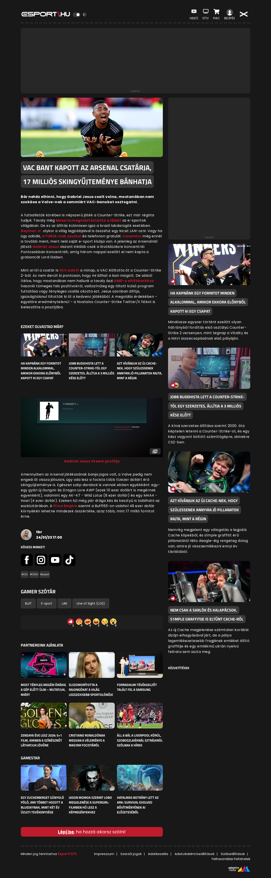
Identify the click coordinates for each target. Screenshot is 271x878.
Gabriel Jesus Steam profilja (92, 461)
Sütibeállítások (233, 854)
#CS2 (24, 574)
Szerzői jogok (131, 854)
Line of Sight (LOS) (91, 603)
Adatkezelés (158, 854)
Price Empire (65, 505)
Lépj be (66, 832)
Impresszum (104, 854)
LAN (64, 603)
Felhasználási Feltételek (231, 859)
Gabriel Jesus (46, 246)
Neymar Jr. (31, 230)
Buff (28, 603)
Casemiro (132, 236)
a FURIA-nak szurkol (62, 236)
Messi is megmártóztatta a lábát (89, 220)
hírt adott (69, 270)
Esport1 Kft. (67, 854)
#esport (44, 574)
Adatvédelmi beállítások (194, 854)
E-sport (46, 603)
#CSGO (34, 574)
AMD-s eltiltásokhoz (134, 280)
